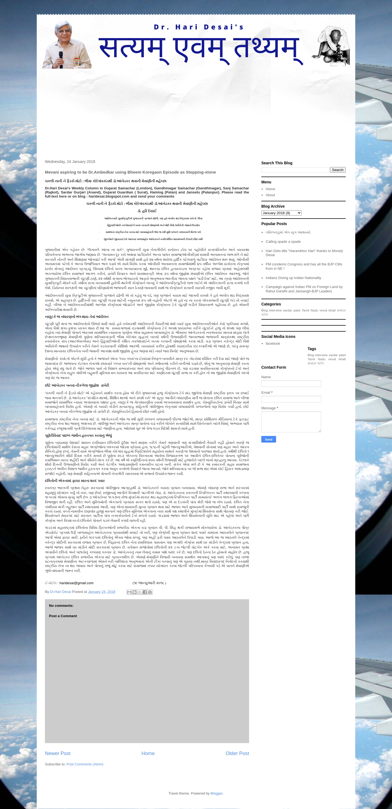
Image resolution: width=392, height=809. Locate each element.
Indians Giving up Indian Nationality (293, 278)
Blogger (217, 793)
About (270, 195)
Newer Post (58, 753)
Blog (264, 310)
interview (275, 310)
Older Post (237, 753)
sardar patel (292, 310)
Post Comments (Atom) (85, 764)
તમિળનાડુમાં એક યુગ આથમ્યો (288, 232)
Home (148, 753)
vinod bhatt (328, 310)
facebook (273, 343)
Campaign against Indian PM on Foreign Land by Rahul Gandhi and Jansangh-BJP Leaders (304, 289)
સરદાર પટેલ (316, 363)
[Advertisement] (196, 109)
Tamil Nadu (310, 310)
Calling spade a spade (283, 242)
